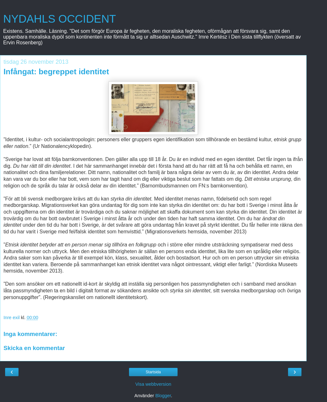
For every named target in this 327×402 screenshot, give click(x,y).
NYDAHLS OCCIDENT (59, 19)
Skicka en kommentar (34, 348)
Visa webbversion (153, 384)
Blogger (163, 395)
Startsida (153, 372)
